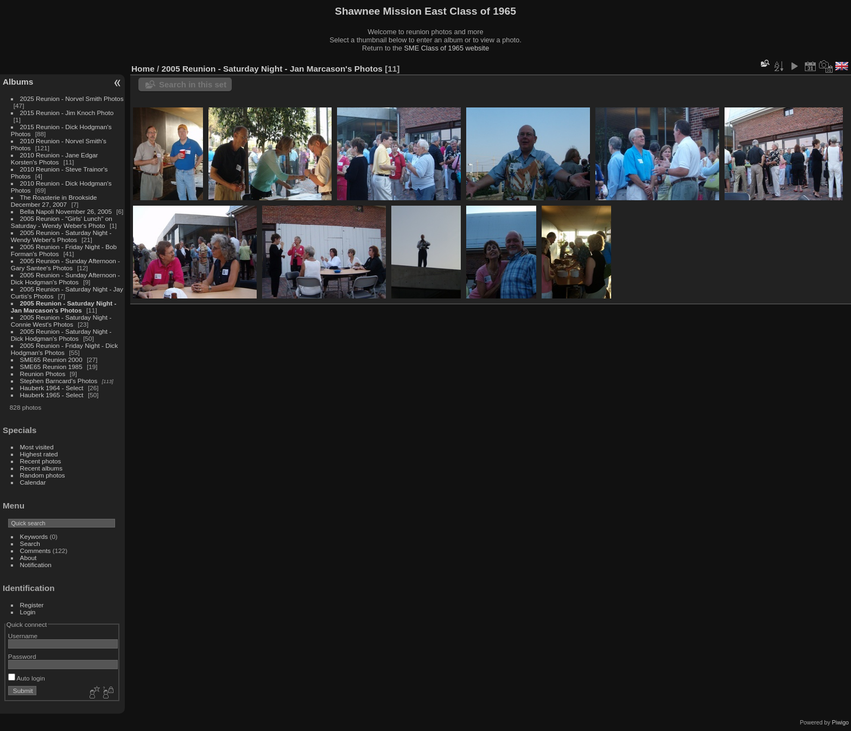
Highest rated (39, 453)
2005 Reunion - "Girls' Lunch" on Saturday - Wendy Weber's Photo (61, 222)
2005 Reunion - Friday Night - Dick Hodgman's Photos (64, 349)
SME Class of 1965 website (446, 48)
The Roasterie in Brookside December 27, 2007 (54, 201)
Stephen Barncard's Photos (59, 380)
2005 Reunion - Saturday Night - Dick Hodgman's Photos (61, 335)
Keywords (34, 536)
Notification (36, 564)
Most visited (37, 446)
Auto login (26, 678)
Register (32, 604)
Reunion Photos (43, 373)
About (28, 557)
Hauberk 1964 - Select (52, 387)
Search (30, 543)
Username (22, 635)
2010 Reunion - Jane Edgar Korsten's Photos (54, 158)
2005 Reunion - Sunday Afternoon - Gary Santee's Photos (65, 264)
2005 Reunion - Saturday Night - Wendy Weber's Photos (61, 236)
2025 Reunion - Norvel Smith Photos (72, 98)
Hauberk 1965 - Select (52, 394)
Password (22, 656)
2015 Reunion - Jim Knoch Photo (67, 112)
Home (143, 68)
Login (28, 611)
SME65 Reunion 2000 (51, 359)
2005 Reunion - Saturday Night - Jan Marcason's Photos (64, 307)
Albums (18, 81)
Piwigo (840, 722)
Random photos (42, 475)
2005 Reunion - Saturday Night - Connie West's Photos (61, 321)
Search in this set (192, 84)
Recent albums (41, 468)
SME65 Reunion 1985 (51, 366)
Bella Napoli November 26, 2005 (66, 211)
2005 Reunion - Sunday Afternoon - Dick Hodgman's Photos (65, 278)
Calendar (33, 482)
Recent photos (40, 461)
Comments (35, 550)
